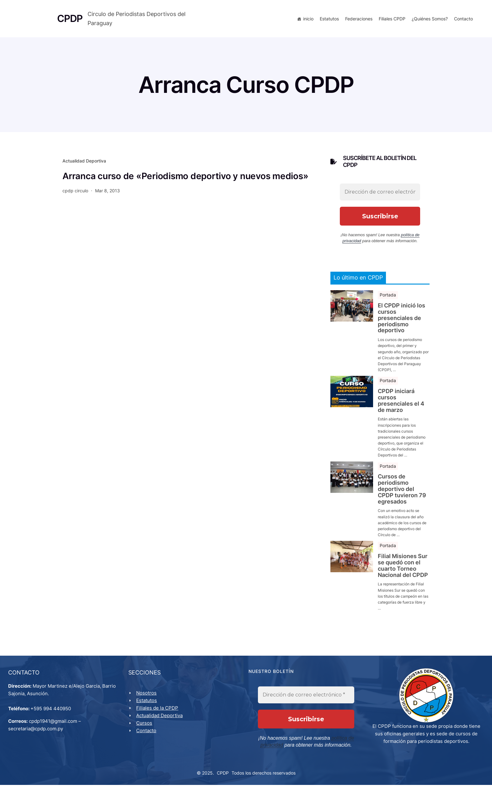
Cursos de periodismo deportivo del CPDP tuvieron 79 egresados (402, 491)
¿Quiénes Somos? (428, 19)
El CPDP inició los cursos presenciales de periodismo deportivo (401, 320)
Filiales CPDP (390, 19)
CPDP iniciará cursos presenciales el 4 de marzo (401, 403)
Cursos (145, 727)
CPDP (223, 777)
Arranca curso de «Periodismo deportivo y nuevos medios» (185, 178)
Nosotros (147, 697)
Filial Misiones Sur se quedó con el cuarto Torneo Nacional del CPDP (403, 568)
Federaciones (357, 19)
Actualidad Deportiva (84, 163)
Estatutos (328, 19)
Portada (388, 297)
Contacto (462, 19)
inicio (307, 19)
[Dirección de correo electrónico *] (380, 194)
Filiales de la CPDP (158, 712)
